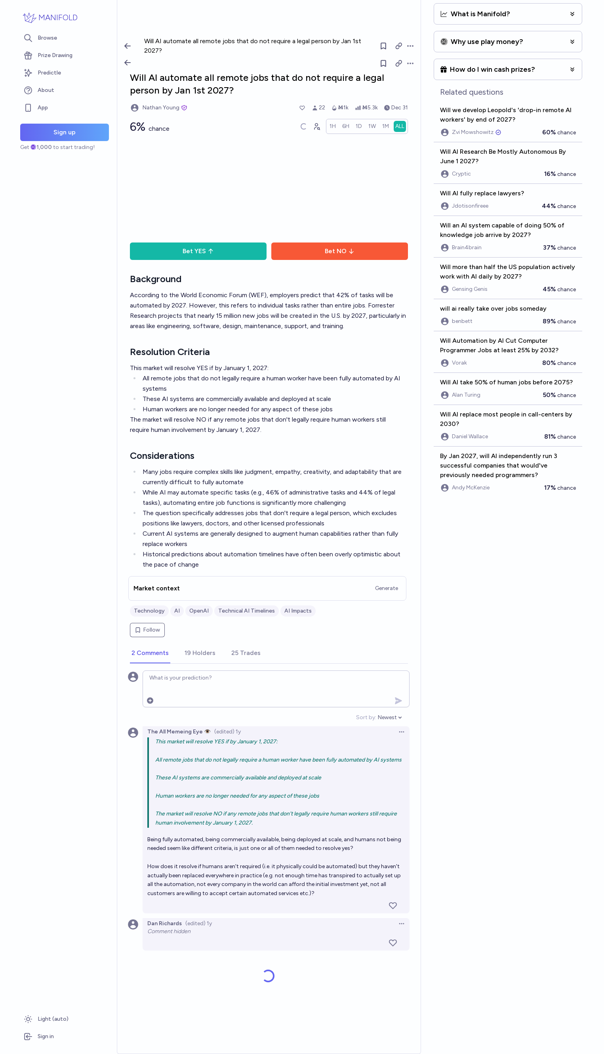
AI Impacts (298, 610)
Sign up (64, 132)
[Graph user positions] (316, 126)
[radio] (332, 126)
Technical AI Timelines (246, 610)
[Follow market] (383, 63)
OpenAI (199, 610)
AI (177, 610)
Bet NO (339, 251)
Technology (149, 610)
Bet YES (198, 251)
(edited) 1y (227, 731)
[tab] (150, 653)
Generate (386, 588)
